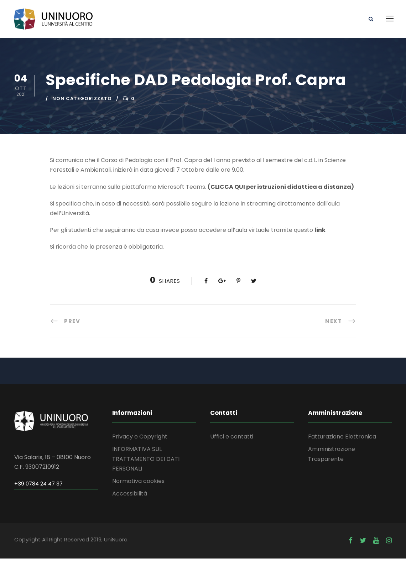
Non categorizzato (82, 101)
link (320, 233)
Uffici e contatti (231, 439)
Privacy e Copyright (139, 439)
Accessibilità (129, 496)
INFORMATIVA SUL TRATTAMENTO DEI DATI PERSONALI (145, 461)
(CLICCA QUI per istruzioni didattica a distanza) (281, 189)
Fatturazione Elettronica (342, 439)
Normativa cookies (138, 483)
